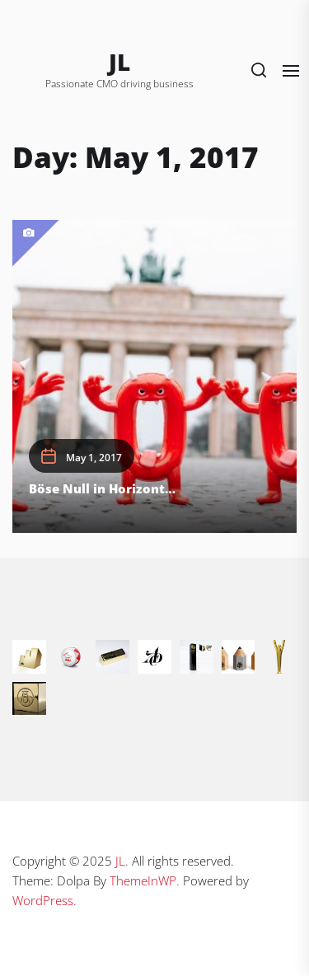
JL (119, 61)
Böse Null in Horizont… (102, 488)
